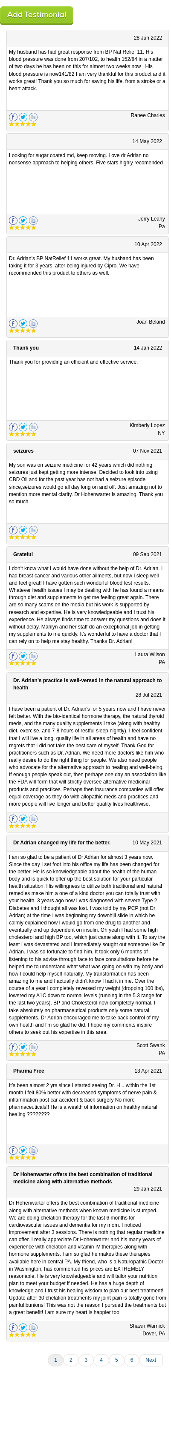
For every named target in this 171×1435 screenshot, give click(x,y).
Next (150, 1360)
